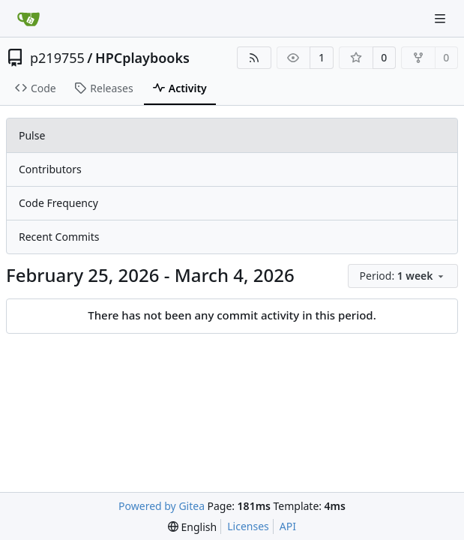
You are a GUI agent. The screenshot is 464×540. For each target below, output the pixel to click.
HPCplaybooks (142, 57)
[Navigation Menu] (442, 18)
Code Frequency (58, 203)
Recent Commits (59, 237)
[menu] (403, 276)
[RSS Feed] (254, 57)
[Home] (28, 18)
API (288, 526)
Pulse (32, 135)
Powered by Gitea (161, 506)
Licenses (248, 526)
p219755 (57, 57)
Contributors (50, 169)
